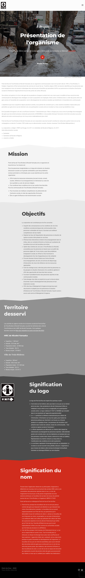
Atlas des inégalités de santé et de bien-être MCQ (30, 330)
